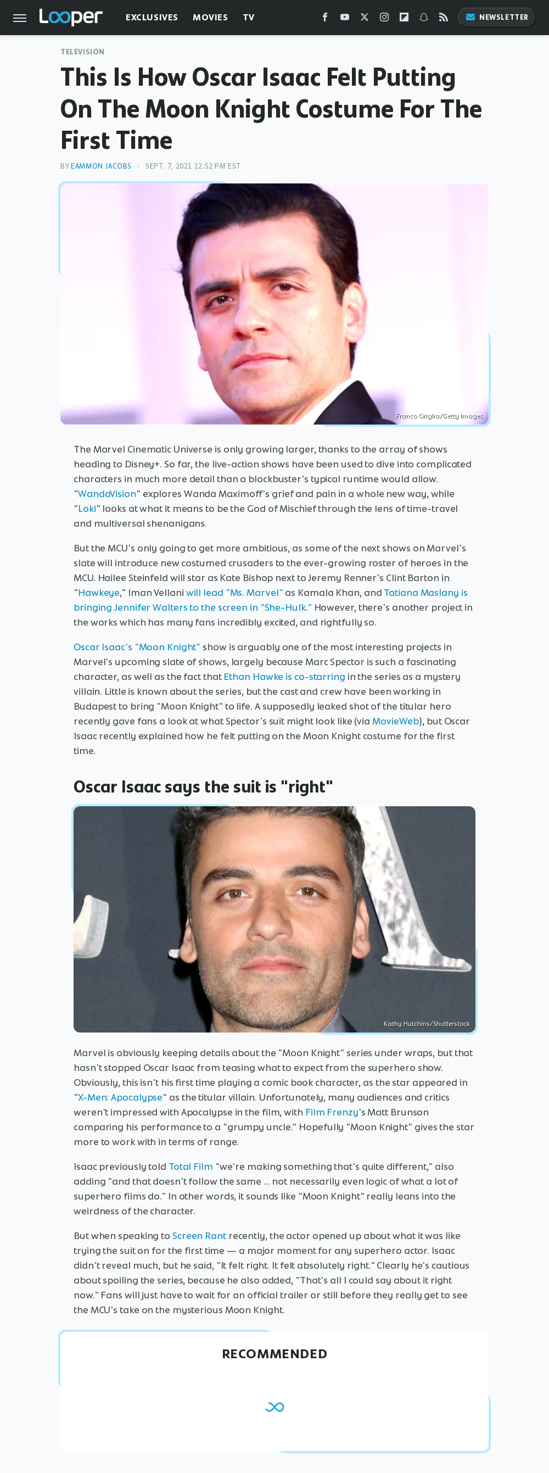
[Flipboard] (404, 19)
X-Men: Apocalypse (120, 1097)
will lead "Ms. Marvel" (234, 592)
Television (82, 51)
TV (249, 17)
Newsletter (497, 17)
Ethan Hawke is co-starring (284, 676)
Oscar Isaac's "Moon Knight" (137, 647)
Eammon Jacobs (101, 166)
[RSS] (443, 19)
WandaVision (107, 493)
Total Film (191, 1166)
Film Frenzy (331, 1112)
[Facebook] (325, 19)
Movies (210, 17)
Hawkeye (99, 592)
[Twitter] (364, 19)
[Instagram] (384, 19)
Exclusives (152, 17)
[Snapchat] (423, 19)
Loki (87, 508)
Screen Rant (199, 1235)
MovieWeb (395, 721)
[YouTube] (344, 19)
